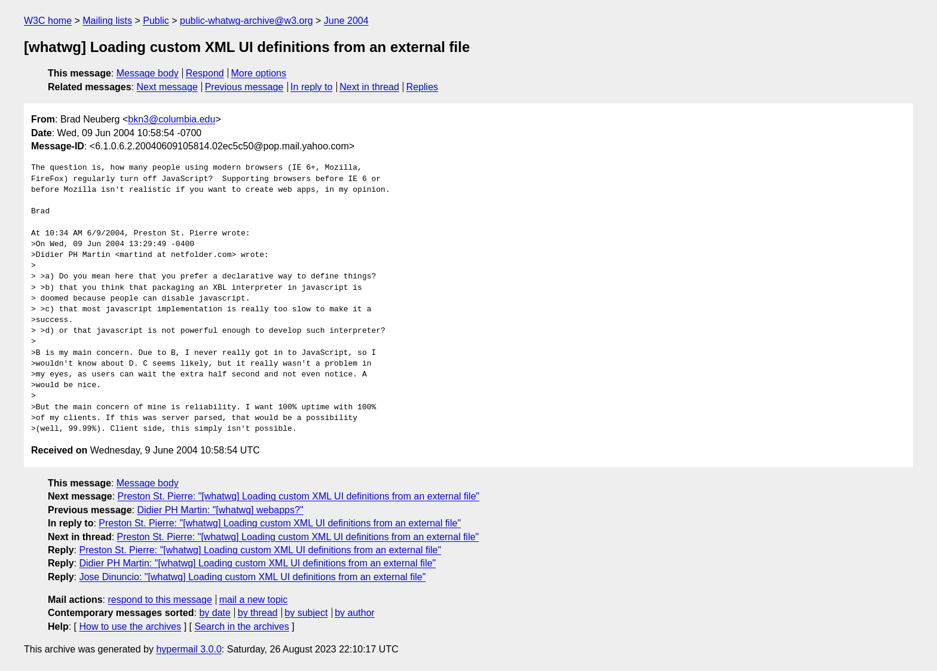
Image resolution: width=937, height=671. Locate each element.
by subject (305, 613)
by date (214, 613)
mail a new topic (253, 600)
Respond (205, 73)
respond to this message (160, 600)
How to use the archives (130, 626)
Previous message (244, 87)
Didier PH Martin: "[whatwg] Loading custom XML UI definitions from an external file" (257, 563)
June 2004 (346, 21)
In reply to (311, 87)
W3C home (48, 21)
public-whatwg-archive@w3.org (246, 21)
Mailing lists (107, 21)
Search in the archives (241, 626)
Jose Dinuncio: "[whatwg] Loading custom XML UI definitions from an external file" (252, 577)
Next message (167, 87)
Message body (148, 73)
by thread (258, 613)
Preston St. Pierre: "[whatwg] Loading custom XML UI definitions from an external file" (299, 496)
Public (156, 21)
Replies (422, 87)
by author (355, 613)
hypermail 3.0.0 (188, 649)
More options (259, 73)
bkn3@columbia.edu (171, 119)
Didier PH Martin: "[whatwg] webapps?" (220, 510)
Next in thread (369, 87)
